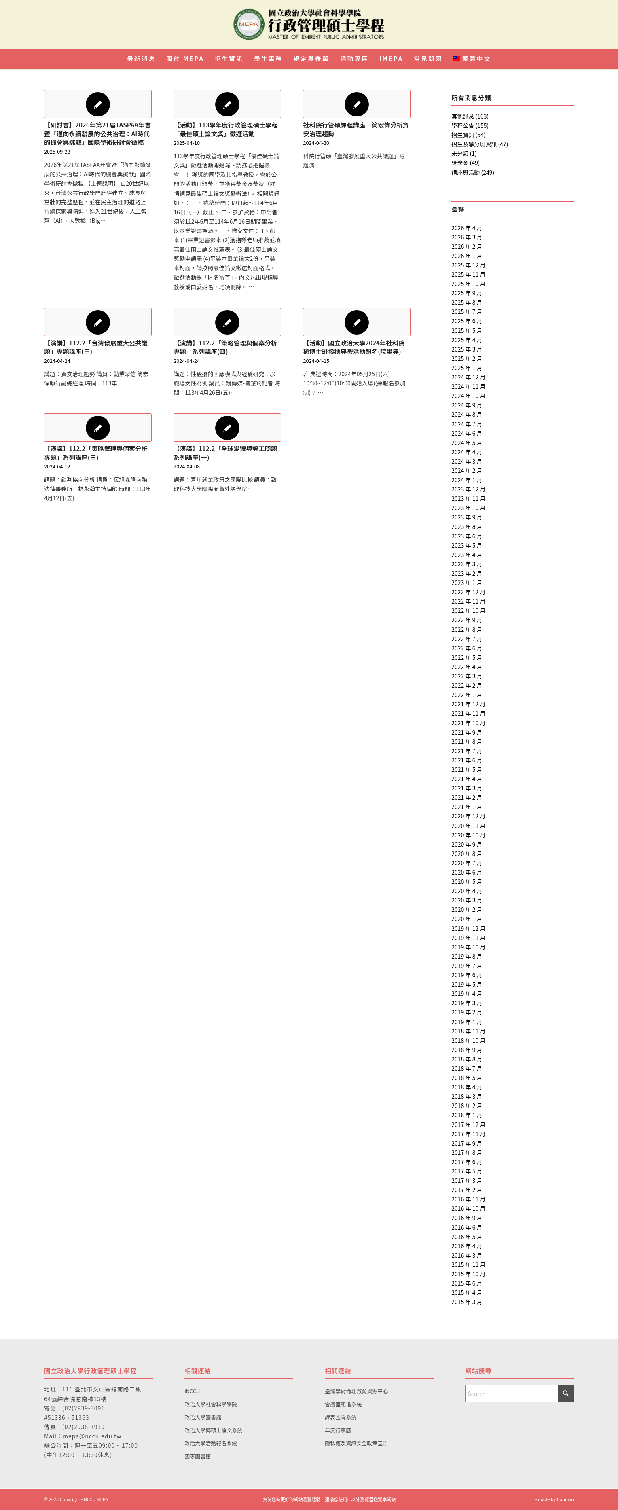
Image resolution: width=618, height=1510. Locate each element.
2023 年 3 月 (466, 564)
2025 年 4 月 (466, 340)
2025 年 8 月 (466, 302)
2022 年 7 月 (466, 639)
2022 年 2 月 (466, 685)
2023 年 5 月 (466, 545)
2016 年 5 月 (466, 1237)
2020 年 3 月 (466, 900)
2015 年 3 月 (466, 1302)
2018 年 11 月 (468, 1031)
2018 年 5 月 (466, 1078)
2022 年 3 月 (466, 676)
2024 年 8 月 (466, 414)
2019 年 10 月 (468, 947)
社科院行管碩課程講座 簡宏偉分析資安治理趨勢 (356, 129)
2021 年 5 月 (466, 769)
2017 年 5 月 (466, 1171)
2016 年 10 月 (468, 1208)
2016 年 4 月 (466, 1246)
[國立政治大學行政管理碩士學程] (309, 24)
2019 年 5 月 (466, 984)
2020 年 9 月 (466, 844)
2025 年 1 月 (466, 368)
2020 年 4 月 (466, 891)
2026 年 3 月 (466, 237)
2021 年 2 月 (466, 797)
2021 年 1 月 (466, 807)
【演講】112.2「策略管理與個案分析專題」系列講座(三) (96, 453)
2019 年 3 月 (466, 1003)
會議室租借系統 (343, 1404)
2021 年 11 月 (468, 713)
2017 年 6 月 (466, 1162)
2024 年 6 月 (466, 433)
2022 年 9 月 (466, 620)
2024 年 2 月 (466, 470)
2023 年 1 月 (466, 582)
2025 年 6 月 (466, 321)
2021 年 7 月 (466, 751)
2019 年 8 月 (466, 956)
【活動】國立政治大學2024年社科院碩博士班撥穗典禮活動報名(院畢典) (353, 347)
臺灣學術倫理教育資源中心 (356, 1391)
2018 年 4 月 (466, 1087)
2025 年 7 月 (466, 311)
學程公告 (462, 125)
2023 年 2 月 (466, 573)
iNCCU (192, 1391)
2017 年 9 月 (466, 1143)
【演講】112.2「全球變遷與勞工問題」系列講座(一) (227, 453)
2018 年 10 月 (468, 1040)
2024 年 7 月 (466, 424)
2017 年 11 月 (468, 1134)
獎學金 (459, 163)
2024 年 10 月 (468, 396)
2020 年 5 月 (466, 881)
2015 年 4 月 (466, 1292)
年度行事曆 (338, 1430)
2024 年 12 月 (468, 377)
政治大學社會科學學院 (210, 1404)
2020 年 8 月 (466, 853)
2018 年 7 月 (466, 1068)
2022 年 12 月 (468, 592)
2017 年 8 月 (466, 1152)
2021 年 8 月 (466, 741)
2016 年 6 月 (466, 1227)
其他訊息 (462, 116)
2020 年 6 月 (466, 872)
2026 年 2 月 (466, 246)
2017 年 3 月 (466, 1180)
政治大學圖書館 (202, 1417)
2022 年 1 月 (466, 694)
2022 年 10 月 (468, 610)
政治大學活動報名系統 (210, 1443)
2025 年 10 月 (468, 284)
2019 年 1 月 (466, 1022)
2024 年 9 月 (466, 405)
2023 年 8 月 (466, 527)
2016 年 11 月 (468, 1199)
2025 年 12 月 (468, 265)
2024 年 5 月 (466, 442)
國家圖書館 (197, 1456)
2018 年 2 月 (466, 1105)
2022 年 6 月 (466, 648)
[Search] (519, 1393)
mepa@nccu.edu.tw (92, 1436)
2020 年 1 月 (466, 919)
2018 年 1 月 (466, 1115)
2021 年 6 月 (466, 760)
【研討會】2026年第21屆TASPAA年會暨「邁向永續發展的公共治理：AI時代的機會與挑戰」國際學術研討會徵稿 (97, 133)
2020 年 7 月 (466, 863)
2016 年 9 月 (466, 1218)
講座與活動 (465, 172)
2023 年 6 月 (466, 536)
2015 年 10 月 (468, 1274)
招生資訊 (462, 135)
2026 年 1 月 (466, 256)
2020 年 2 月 (466, 909)
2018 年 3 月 (466, 1096)
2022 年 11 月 (468, 601)
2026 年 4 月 (466, 228)
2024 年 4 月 (466, 452)
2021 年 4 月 (466, 779)
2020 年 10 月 (468, 835)
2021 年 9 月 (466, 732)
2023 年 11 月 (468, 498)
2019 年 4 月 (466, 993)
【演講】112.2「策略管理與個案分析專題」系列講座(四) (225, 347)
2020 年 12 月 (468, 816)
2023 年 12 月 (468, 489)
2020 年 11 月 (468, 826)
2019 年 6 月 (466, 975)
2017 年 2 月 (466, 1190)
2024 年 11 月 (468, 386)
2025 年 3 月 (466, 349)
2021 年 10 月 (468, 723)
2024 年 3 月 (466, 461)
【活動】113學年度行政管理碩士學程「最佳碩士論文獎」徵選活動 (226, 129)
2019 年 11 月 (468, 938)
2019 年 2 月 (466, 1012)
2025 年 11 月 (468, 274)
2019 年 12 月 (468, 928)
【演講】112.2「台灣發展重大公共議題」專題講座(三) (96, 347)
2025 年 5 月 (466, 330)
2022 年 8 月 (466, 629)
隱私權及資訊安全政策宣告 (356, 1443)
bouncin (565, 1499)
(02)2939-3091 (83, 1408)
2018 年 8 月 (466, 1059)
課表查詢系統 (340, 1417)
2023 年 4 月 (466, 555)
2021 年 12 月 (468, 704)
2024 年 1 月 (466, 480)
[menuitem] (141, 59)
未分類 (459, 153)
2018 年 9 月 (466, 1050)
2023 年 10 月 (468, 508)
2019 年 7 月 (466, 965)
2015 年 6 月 (466, 1283)
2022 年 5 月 (466, 657)
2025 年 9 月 (466, 293)
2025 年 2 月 (466, 358)
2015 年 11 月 (468, 1264)
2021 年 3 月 (466, 788)
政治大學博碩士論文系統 (213, 1430)
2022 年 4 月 (466, 667)
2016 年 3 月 (466, 1255)
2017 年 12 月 (468, 1124)
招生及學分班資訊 (474, 144)
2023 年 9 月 (466, 517)
